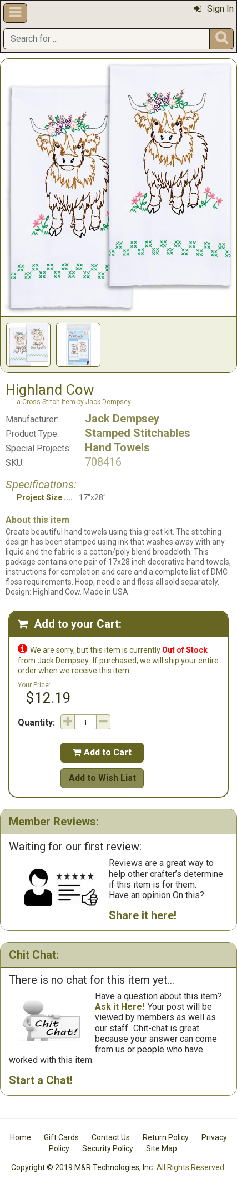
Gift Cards (61, 1137)
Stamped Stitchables (137, 433)
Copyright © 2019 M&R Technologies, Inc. (82, 1167)
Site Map (161, 1148)
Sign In (214, 8)
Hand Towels (117, 447)
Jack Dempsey (122, 418)
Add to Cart (102, 752)
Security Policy (107, 1148)
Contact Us (111, 1137)
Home (20, 1137)
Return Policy (166, 1137)
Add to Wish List (102, 778)
